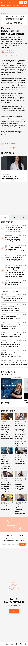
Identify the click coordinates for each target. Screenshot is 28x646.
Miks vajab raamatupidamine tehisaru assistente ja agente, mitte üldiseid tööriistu (14, 259)
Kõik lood (9, 5)
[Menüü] (2, 644)
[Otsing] (16, 644)
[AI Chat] (21, 644)
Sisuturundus (12, 225)
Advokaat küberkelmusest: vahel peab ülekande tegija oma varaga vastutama (10, 326)
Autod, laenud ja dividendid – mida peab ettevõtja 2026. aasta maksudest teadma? (13, 229)
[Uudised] (7, 644)
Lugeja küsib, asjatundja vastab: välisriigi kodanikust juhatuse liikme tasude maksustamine (11, 344)
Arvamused (8, 235)
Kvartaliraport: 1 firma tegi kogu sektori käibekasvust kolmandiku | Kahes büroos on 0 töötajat (12, 298)
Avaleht (3, 5)
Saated (7, 280)
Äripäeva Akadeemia (6, 400)
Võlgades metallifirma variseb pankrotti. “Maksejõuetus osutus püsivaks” (15, 249)
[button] (10, 544)
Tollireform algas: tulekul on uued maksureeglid (20, 461)
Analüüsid (4, 294)
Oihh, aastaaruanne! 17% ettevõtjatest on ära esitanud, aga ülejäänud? (12, 239)
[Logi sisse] (25, 644)
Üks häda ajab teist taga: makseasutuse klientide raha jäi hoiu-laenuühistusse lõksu (10, 308)
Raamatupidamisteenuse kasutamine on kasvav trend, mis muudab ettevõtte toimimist (12, 178)
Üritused (24, 5)
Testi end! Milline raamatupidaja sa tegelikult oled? (6, 507)
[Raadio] (12, 644)
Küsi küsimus (16, 5)
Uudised (7, 245)
